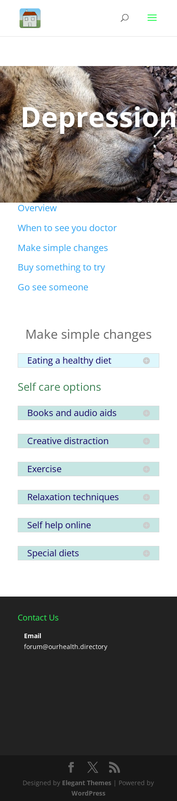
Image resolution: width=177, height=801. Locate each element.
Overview (37, 208)
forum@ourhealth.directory (65, 646)
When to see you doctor (67, 228)
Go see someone (53, 287)
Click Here (51, 155)
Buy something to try (61, 267)
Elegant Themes (86, 782)
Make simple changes (63, 248)
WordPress (88, 793)
